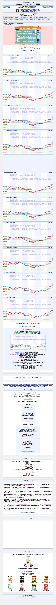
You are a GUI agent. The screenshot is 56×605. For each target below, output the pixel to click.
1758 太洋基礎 (6, 130)
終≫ (37, 46)
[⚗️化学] (28, 384)
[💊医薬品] (32, 384)
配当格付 (10, 17)
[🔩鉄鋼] (46, 384)
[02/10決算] (50, 105)
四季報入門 (33, 582)
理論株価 (5, 17)
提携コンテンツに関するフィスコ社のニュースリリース (25, 469)
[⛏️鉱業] (10, 384)
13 (31, 46)
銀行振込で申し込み (33, 11)
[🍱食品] (16, 384)
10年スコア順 (30, 48)
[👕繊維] (20, 384)
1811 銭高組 (6, 222)
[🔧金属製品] (6, 385)
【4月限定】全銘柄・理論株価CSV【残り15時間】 (28, 9)
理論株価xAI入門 (45, 582)
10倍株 (26, 19)
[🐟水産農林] (15, 55)
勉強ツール (43, 19)
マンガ (51, 17)
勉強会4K (41, 17)
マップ (28, 17)
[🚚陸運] (17, 386)
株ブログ (35, 568)
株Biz (5, 23)
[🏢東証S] (11, 55)
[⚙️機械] (10, 385)
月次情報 (5, 19)
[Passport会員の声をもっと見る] (28, 512)
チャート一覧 (20, 23)
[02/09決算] (50, 197)
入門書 (5, 21)
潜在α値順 (25, 48)
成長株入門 (10, 590)
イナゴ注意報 (37, 19)
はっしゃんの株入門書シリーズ (28, 571)
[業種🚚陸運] (33, 6)
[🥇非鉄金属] (50, 384)
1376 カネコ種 (6, 55)
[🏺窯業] (42, 384)
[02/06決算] (50, 297)
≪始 (19, 46)
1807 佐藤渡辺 (6, 197)
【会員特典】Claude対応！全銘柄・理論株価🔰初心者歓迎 (30, 10)
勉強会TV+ (46, 17)
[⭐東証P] (16, 377)
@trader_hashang (23, 568)
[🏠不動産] (14, 386)
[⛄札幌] (39, 377)
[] (32, 50)
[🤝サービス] (43, 386)
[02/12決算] (50, 80)
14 (32, 46)
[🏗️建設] (16, 80)
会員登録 (44, 6)
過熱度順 (38, 48)
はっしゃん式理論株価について (28, 329)
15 (35, 323)
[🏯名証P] (28, 377)
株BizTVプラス (26, 518)
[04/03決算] (50, 55)
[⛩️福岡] (11, 172)
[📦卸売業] (32, 385)
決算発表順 (21, 48)
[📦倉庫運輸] (28, 386)
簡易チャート (16, 17)
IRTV (24, 472)
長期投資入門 (46, 590)
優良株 (16, 19)
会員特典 (44, 7)
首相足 (48, 19)
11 (29, 46)
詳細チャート (23, 17)
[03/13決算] (50, 130)
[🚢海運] (21, 386)
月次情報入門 (22, 590)
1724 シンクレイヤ (7, 80)
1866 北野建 (6, 272)
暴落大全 (22, 582)
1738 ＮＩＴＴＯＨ (7, 105)
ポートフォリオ (6, 7)
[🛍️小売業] (36, 385)
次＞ (35, 46)
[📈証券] (49, 385)
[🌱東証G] (24, 377)
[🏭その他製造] (27, 385)
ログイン (50, 6)
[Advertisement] (28, 163)
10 (28, 46)
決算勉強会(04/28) (22, 7)
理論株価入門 (34, 590)
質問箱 (51, 7)
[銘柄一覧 (26, 47)
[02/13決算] (50, 172)
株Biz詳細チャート (29, 2)
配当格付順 (35, 48)
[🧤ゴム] (39, 384)
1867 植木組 (6, 297)
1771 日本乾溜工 (7, 172)
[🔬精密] (22, 385)
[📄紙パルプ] (24, 384)
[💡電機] (13, 385)
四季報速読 (21, 19)
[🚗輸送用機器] (18, 385)
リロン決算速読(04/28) (30, 7)
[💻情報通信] (33, 386)
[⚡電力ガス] (38, 386)
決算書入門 (10, 582)
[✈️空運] (24, 386)
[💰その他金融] (45, 385)
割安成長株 (10, 19)
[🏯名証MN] (13, 105)
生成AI (34, 17)
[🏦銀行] (40, 385)
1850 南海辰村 (6, 247)
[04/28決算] (50, 247)
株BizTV (30, 568)
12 (30, 46)
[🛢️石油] (36, 384)
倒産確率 (31, 19)
